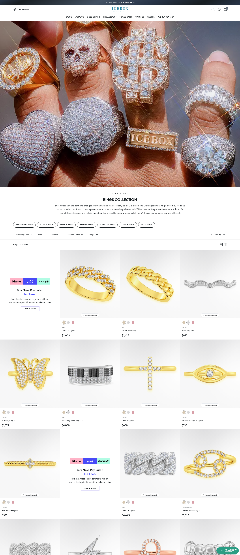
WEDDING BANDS (87, 225)
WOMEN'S (79, 17)
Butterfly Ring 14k (9, 420)
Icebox (115, 193)
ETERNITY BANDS (46, 225)
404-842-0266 (114, 2)
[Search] (213, 9)
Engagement (109, 17)
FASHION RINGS (66, 225)
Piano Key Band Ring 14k (72, 420)
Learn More (30, 309)
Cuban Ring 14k (68, 331)
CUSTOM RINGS (128, 225)
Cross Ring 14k (128, 420)
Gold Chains (93, 17)
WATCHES (139, 17)
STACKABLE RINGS (107, 225)
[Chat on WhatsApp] (227, 550)
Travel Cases (126, 17)
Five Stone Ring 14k (10, 510)
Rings (125, 193)
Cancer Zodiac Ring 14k (191, 510)
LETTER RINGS (146, 225)
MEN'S (69, 17)
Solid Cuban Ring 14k (130, 331)
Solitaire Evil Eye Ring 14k (192, 420)
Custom (151, 17)
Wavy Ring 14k (188, 331)
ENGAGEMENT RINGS (24, 225)
